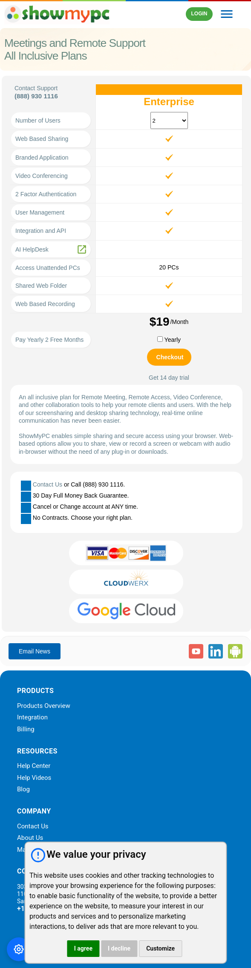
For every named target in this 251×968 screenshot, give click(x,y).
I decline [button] (119, 948)
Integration (32, 717)
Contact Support (36, 88)
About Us (30, 838)
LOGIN (199, 14)
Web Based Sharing (41, 138)
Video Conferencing (41, 175)
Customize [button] (160, 948)
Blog (23, 789)
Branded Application (42, 157)
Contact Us (47, 484)
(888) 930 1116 (36, 96)
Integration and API (40, 230)
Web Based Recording (45, 304)
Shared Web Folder (41, 285)
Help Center (33, 766)
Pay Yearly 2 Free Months (49, 339)
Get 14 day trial (169, 377)
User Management (39, 212)
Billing (26, 729)
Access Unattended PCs (47, 267)
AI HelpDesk (32, 249)
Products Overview (43, 706)
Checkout (170, 357)
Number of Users (38, 120)
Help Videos (34, 778)
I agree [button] (83, 948)
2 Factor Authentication (45, 194)
